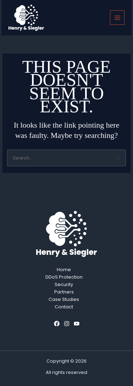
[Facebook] (57, 323)
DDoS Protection (64, 277)
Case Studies (64, 299)
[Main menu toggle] (117, 17)
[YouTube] (76, 323)
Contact (64, 307)
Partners (64, 292)
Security (64, 284)
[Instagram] (67, 323)
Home (64, 270)
